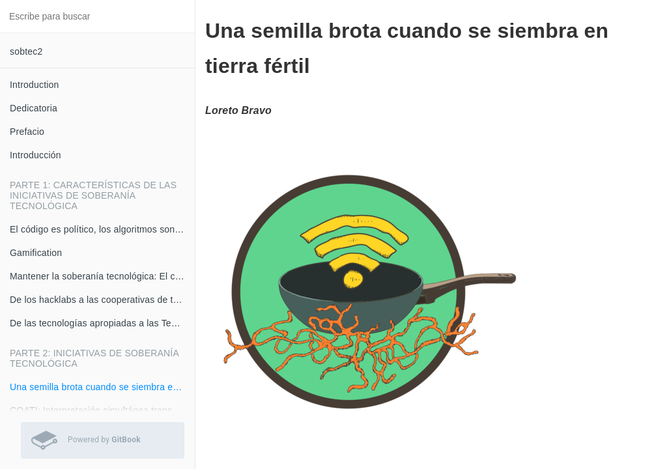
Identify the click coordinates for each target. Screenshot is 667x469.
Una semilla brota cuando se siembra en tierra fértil (102, 387)
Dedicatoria (33, 108)
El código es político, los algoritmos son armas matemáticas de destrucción (102, 229)
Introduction (34, 84)
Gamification (36, 253)
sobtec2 (26, 51)
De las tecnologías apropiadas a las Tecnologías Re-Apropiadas (102, 323)
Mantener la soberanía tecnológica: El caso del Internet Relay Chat (102, 276)
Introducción (35, 155)
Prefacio (27, 131)
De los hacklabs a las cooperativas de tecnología (102, 299)
